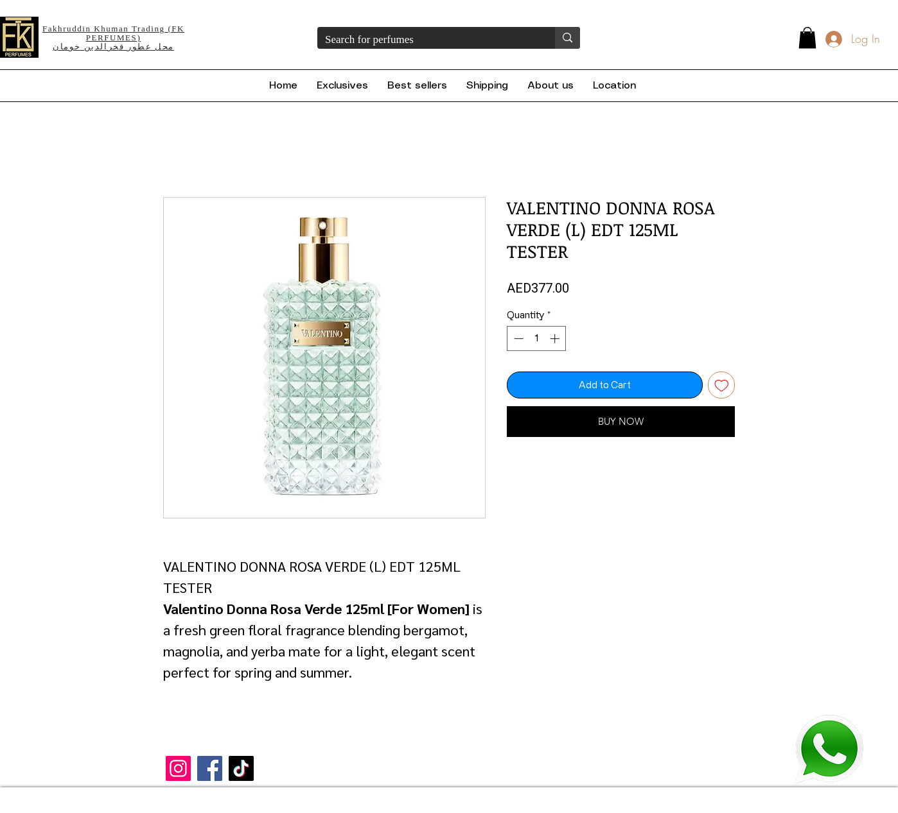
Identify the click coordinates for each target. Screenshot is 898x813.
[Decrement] (517, 338)
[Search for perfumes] (426, 40)
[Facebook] (209, 768)
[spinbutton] (536, 338)
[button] (807, 37)
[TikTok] (241, 768)
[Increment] (556, 338)
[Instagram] (178, 768)
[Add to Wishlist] (721, 385)
